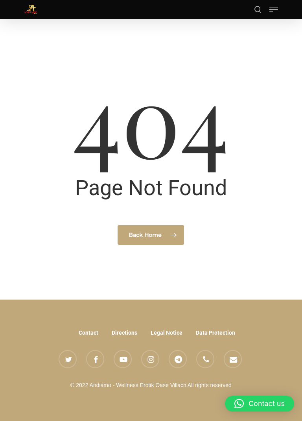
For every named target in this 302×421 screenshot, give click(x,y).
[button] (273, 9)
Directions (124, 333)
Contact (88, 333)
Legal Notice (166, 333)
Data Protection (215, 333)
